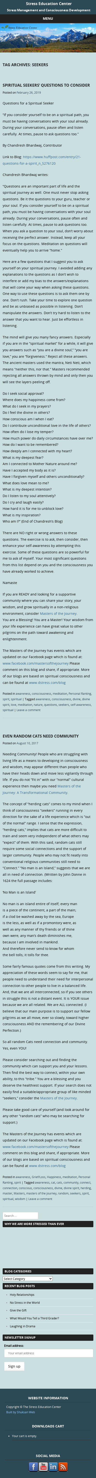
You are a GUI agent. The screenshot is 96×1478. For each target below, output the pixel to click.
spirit (6, 699)
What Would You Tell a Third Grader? (34, 1318)
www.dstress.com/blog (47, 682)
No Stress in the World (25, 1302)
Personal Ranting (80, 693)
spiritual (16, 699)
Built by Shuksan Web (20, 1412)
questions (50, 705)
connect (85, 1182)
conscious (25, 1188)
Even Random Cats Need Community (41, 736)
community (71, 1182)
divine (77, 699)
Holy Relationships (22, 1294)
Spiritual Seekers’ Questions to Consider (46, 85)
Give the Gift (18, 1310)
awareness (23, 693)
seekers (63, 705)
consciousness (41, 693)
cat (53, 1182)
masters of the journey (41, 1193)
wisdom (20, 1199)
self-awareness (80, 705)
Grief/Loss (38, 1177)
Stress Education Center (49, 3)
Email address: (14, 1346)
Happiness (54, 1177)
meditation (60, 693)
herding (86, 1188)
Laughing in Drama (22, 1326)
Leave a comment (28, 710)
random (63, 1193)
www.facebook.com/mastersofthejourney (36, 663)
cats (59, 1182)
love (13, 705)
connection (10, 1188)
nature (38, 705)
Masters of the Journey (58, 613)
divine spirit (71, 1188)
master (7, 1193)
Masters (19, 1193)
